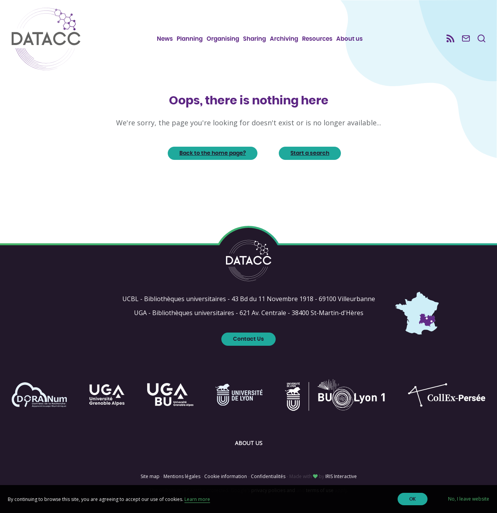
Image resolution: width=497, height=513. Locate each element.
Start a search (309, 153)
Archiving (284, 39)
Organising (223, 39)
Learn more (197, 499)
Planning (190, 39)
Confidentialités (268, 476)
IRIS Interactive (341, 476)
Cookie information (225, 476)
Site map (150, 476)
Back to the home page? (212, 153)
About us (349, 39)
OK (412, 499)
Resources (317, 39)
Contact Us (248, 339)
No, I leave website (468, 499)
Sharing (254, 39)
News (165, 39)
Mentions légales (181, 476)
